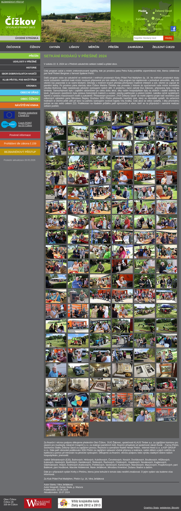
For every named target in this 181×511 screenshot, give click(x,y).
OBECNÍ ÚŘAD (29, 92)
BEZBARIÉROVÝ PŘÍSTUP (12, 2)
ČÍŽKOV (35, 47)
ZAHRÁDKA (135, 47)
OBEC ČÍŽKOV (29, 98)
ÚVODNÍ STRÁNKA (26, 38)
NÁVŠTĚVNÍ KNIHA (26, 105)
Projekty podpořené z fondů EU (27, 114)
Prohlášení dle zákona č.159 (20, 143)
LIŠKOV (74, 47)
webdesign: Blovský (169, 507)
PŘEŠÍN (113, 47)
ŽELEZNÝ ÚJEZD (163, 47)
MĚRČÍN (93, 47)
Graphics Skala (151, 507)
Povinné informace (20, 135)
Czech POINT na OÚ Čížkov (25, 124)
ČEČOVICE (13, 47)
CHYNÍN (54, 47)
